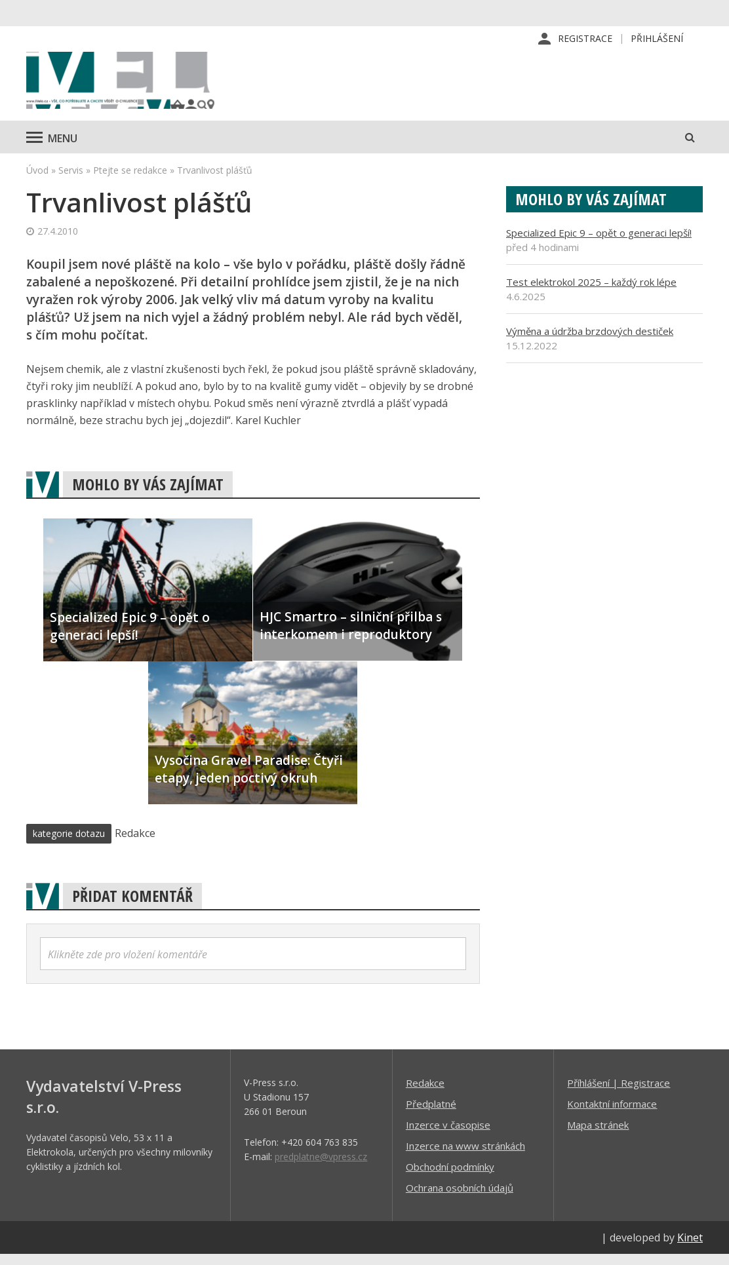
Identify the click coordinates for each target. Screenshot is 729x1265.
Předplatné (431, 1114)
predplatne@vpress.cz (321, 1167)
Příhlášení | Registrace (618, 1093)
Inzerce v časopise (448, 1135)
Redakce (425, 1093)
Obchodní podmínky (450, 1177)
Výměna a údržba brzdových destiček (589, 341)
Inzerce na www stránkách (465, 1156)
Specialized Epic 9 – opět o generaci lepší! (599, 243)
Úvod (37, 180)
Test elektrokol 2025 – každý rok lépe (591, 292)
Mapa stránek (598, 1135)
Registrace (585, 39)
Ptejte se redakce (130, 180)
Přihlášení (657, 39)
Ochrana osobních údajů (459, 1198)
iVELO (137, 85)
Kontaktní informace (612, 1114)
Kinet (690, 1248)
